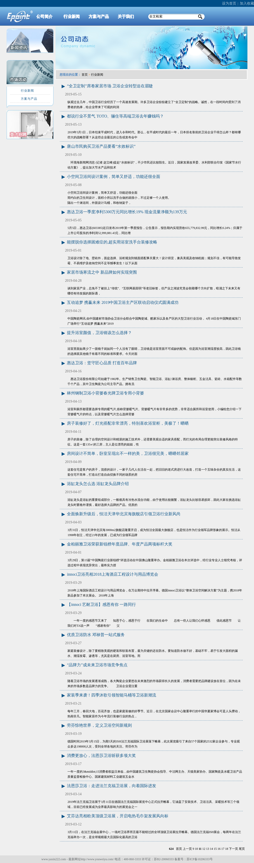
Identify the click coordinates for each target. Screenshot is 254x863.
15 (215, 849)
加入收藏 (247, 3)
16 (219, 849)
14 (211, 849)
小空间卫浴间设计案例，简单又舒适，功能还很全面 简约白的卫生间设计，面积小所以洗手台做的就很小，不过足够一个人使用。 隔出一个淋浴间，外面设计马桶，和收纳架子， (119, 198)
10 (196, 849)
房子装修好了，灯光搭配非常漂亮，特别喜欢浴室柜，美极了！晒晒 (128, 423)
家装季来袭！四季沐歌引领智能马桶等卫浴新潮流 (111, 695)
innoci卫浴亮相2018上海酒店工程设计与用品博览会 (112, 574)
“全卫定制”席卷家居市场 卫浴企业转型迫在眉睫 (110, 86)
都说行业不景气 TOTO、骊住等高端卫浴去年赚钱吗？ (115, 116)
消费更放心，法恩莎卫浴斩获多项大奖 (101, 755)
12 (203, 849)
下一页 (233, 849)
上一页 (187, 849)
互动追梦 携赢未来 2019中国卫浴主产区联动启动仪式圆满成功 (122, 302)
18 (226, 849)
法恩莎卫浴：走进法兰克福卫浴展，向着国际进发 (111, 786)
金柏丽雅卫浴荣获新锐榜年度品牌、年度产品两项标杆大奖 (119, 544)
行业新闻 (97, 74)
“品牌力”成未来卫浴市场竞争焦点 (97, 665)
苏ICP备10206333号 (200, 859)
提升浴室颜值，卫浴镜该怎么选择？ (99, 332)
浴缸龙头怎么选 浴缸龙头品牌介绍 (98, 484)
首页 (85, 74)
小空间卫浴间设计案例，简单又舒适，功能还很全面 (113, 176)
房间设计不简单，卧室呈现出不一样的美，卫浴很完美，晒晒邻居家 (128, 453)
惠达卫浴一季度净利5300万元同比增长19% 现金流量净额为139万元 (127, 212)
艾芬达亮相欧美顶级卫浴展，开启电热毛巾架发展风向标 (117, 816)
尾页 (242, 849)
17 (222, 849)
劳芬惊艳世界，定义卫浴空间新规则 (99, 725)
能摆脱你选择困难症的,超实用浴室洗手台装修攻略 (112, 242)
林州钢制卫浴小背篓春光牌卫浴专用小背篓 (105, 393)
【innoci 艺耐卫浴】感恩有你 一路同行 (101, 604)
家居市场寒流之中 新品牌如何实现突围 (102, 272)
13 (207, 849)
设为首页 (229, 3)
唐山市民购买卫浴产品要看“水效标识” (101, 146)
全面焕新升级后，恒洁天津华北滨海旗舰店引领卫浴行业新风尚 (123, 514)
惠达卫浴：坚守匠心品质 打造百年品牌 (102, 363)
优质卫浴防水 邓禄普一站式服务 (96, 635)
